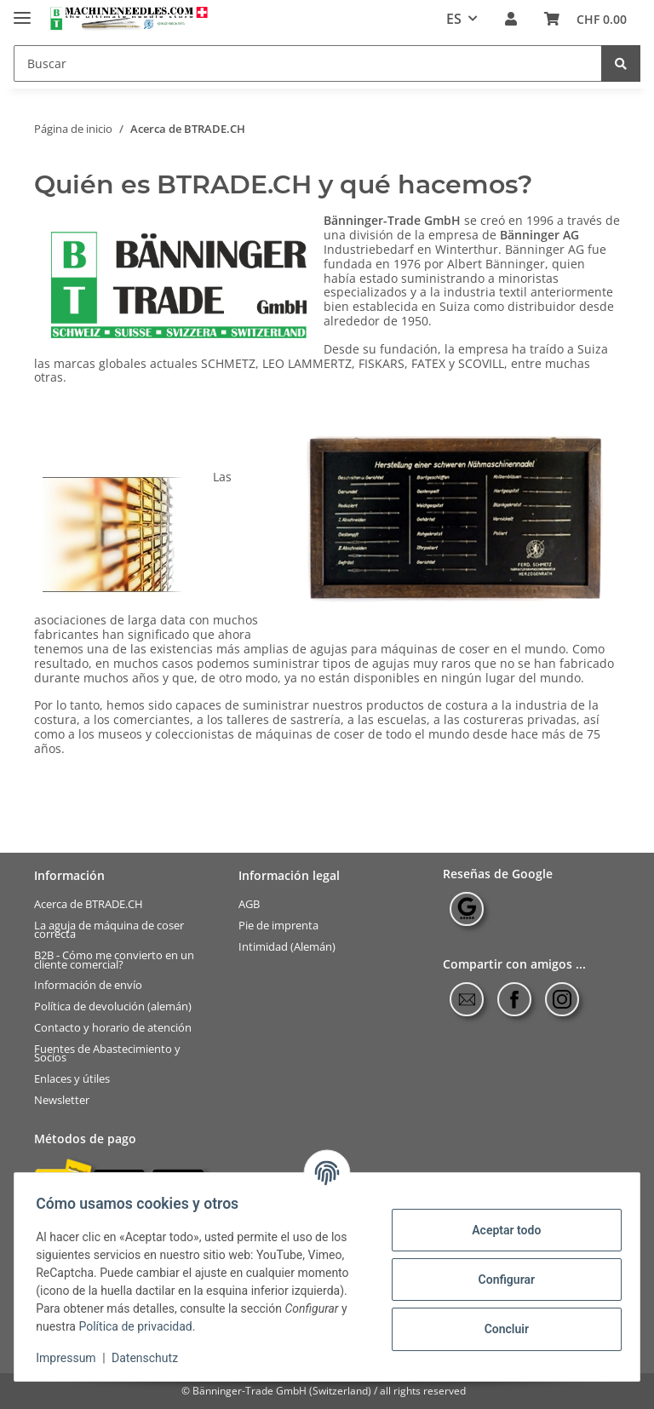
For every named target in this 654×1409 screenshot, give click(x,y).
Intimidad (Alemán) (287, 947)
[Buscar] (308, 63)
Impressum (71, 1358)
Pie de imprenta (278, 925)
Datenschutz (151, 1358)
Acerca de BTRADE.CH (88, 904)
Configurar (501, 1279)
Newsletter (61, 1099)
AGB (249, 904)
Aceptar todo (500, 1230)
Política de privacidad (141, 1326)
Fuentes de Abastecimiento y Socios (107, 1052)
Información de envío (88, 985)
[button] (511, 19)
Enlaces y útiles (72, 1079)
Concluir (501, 1329)
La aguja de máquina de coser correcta (109, 929)
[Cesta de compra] (585, 19)
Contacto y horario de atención (113, 1028)
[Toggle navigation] (22, 10)
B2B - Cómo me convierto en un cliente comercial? (114, 959)
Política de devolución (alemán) (113, 1006)
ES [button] (454, 18)
